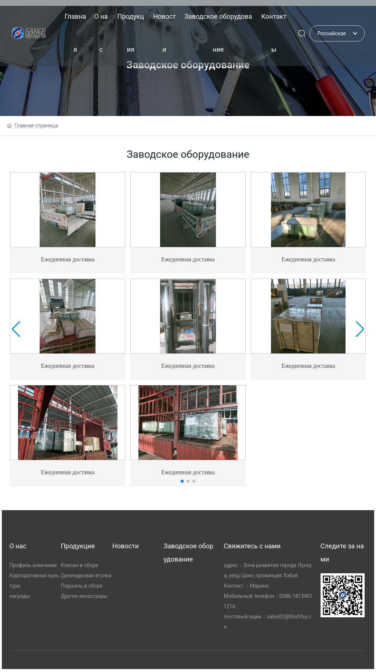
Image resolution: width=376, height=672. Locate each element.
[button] (182, 481)
